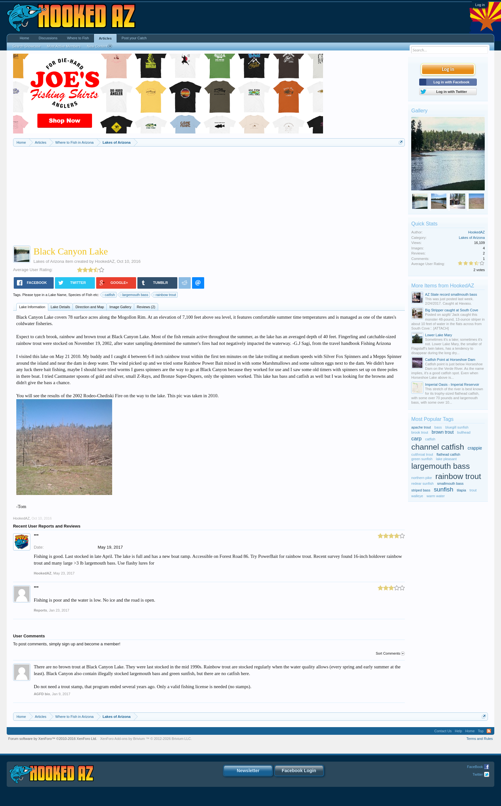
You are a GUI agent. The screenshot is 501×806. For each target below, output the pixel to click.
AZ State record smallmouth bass (451, 294)
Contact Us (442, 731)
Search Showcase (26, 46)
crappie (475, 448)
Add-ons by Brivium (146, 739)
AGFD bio (42, 694)
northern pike (421, 478)
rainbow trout (165, 295)
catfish (109, 295)
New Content (99, 46)
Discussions (48, 38)
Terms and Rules (479, 739)
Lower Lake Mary (438, 335)
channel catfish (437, 447)
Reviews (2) (146, 307)
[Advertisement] (209, 194)
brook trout (419, 432)
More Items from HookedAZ (442, 285)
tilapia (461, 490)
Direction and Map (89, 307)
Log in (480, 5)
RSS (489, 731)
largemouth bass (134, 295)
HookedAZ (104, 261)
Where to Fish (78, 38)
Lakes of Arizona (49, 261)
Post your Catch (134, 38)
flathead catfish (448, 454)
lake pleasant (446, 459)
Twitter (478, 774)
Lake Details (60, 307)
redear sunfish (422, 483)
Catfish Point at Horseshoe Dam (450, 359)
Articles (105, 38)
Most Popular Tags (432, 419)
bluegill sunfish (456, 427)
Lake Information (32, 307)
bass (438, 427)
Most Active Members (64, 46)
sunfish (443, 489)
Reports (40, 610)
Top (481, 731)
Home (24, 38)
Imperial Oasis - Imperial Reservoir (452, 384)
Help (458, 731)
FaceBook (475, 767)
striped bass (420, 490)
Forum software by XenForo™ (52, 739)
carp (416, 438)
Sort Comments (390, 653)
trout (473, 490)
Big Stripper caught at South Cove (451, 310)
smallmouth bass (450, 483)
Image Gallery (120, 307)
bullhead (464, 432)
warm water (436, 496)
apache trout (421, 427)
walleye (417, 496)
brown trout (443, 432)
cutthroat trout (422, 454)
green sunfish (421, 459)
